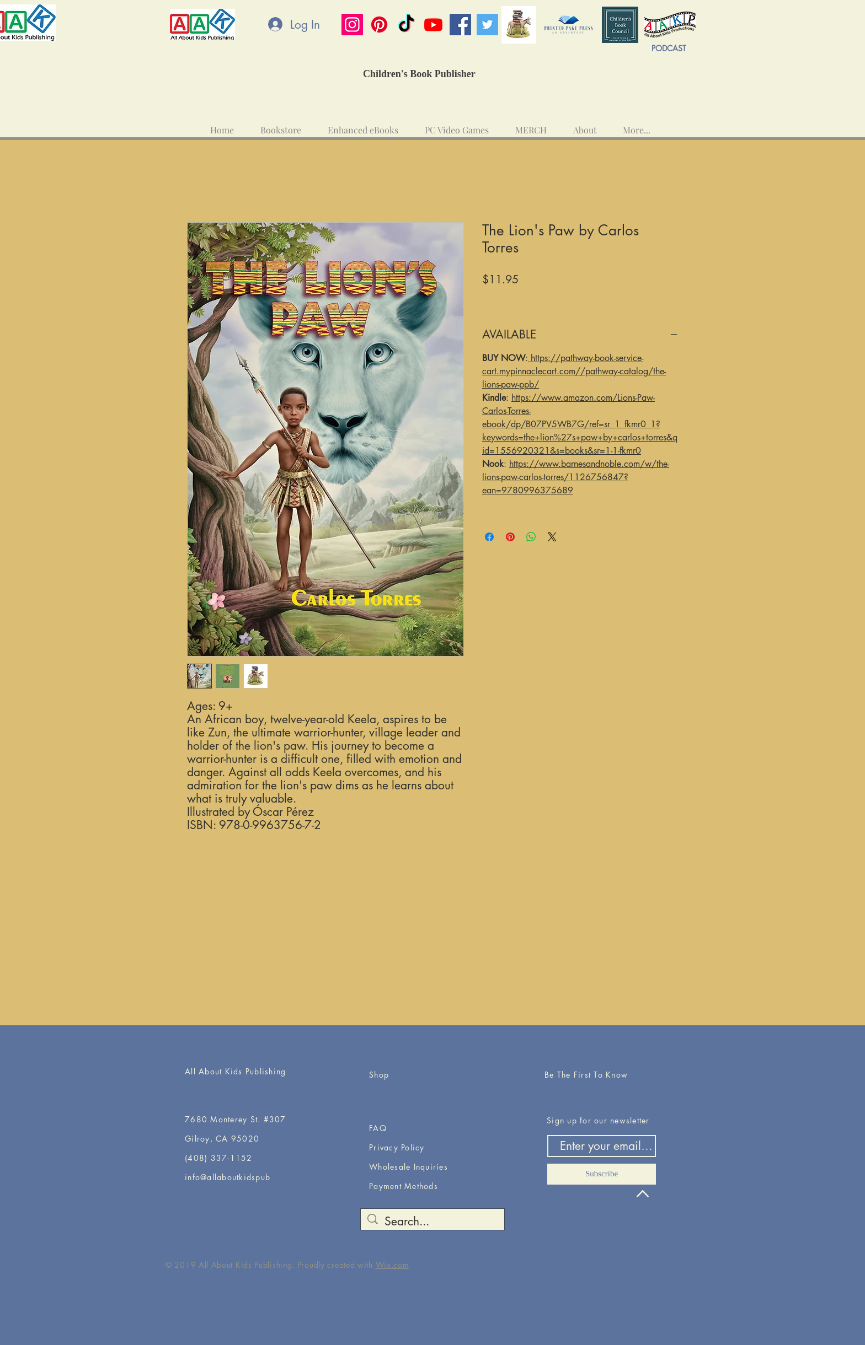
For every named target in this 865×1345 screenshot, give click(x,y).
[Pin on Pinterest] (510, 537)
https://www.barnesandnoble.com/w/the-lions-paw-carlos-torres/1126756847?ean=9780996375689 (575, 477)
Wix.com (392, 1265)
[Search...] (433, 1221)
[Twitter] (487, 24)
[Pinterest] (379, 24)
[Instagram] (352, 24)
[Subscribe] (602, 1174)
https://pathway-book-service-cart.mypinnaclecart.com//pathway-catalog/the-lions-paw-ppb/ (574, 371)
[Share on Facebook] (489, 537)
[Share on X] (552, 537)
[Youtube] (433, 24)
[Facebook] (460, 24)
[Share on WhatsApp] (531, 537)
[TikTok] (406, 24)
